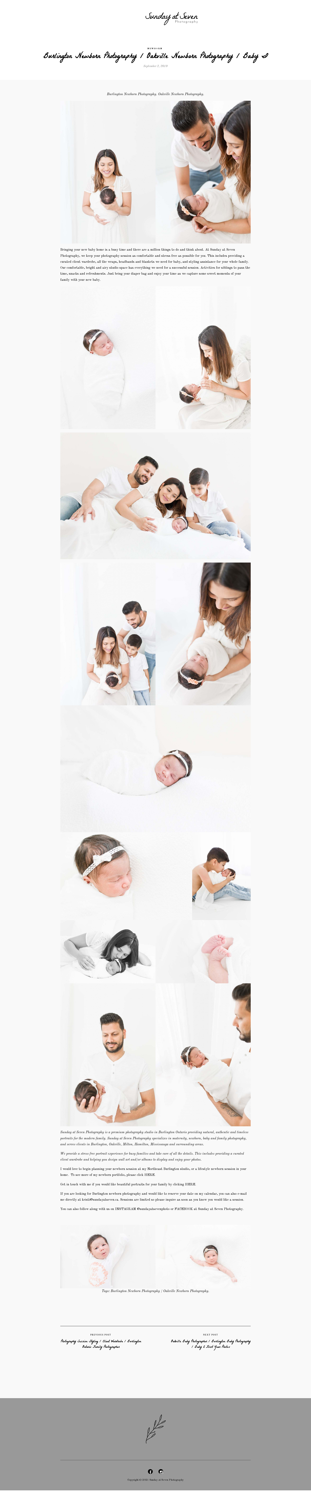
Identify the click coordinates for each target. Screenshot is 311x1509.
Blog (214, 16)
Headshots (232, 16)
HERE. (163, 1179)
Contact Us (255, 16)
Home (54, 16)
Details (128, 16)
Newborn (93, 16)
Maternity (72, 16)
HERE (198, 1189)
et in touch (71, 1189)
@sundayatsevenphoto (160, 1222)
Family (111, 16)
